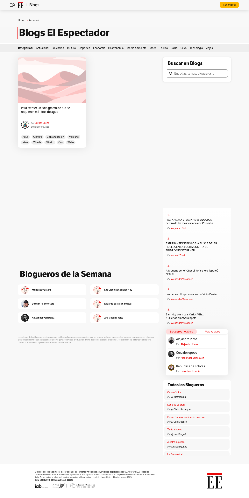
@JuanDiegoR (178, 434)
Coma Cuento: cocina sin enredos (186, 417)
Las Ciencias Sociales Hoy (118, 289)
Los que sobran (176, 404)
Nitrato (49, 142)
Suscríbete (229, 5)
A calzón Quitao (179, 446)
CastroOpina (174, 392)
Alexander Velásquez (182, 279)
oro (60, 142)
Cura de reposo (186, 353)
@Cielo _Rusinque (181, 409)
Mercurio (74, 136)
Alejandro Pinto (179, 228)
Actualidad (42, 48)
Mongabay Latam (41, 289)
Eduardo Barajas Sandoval (118, 303)
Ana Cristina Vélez (113, 317)
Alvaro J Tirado (178, 255)
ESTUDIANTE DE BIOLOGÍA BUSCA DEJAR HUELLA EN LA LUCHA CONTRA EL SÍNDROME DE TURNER (191, 247)
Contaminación (55, 136)
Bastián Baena (42, 122)
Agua (25, 136)
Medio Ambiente (136, 48)
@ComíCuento (179, 421)
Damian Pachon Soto (43, 303)
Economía (99, 48)
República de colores (190, 366)
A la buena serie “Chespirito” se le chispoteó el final (192, 272)
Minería (37, 142)
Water (71, 142)
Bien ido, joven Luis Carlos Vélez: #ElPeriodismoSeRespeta (185, 316)
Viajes (209, 48)
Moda (153, 48)
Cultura (71, 48)
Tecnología (196, 48)
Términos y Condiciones (89, 472)
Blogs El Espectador (64, 33)
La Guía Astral (174, 454)
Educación (58, 48)
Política (164, 48)
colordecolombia (190, 371)
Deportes (84, 48)
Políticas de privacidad (111, 472)
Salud (174, 48)
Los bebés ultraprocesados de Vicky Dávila (192, 294)
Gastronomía (116, 48)
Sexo (184, 48)
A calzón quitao (176, 442)
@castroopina (178, 396)
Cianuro (37, 136)
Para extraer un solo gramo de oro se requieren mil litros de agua (45, 110)
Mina (25, 142)
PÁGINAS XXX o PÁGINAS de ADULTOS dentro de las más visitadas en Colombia (189, 221)
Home (21, 20)
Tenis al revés (174, 429)
